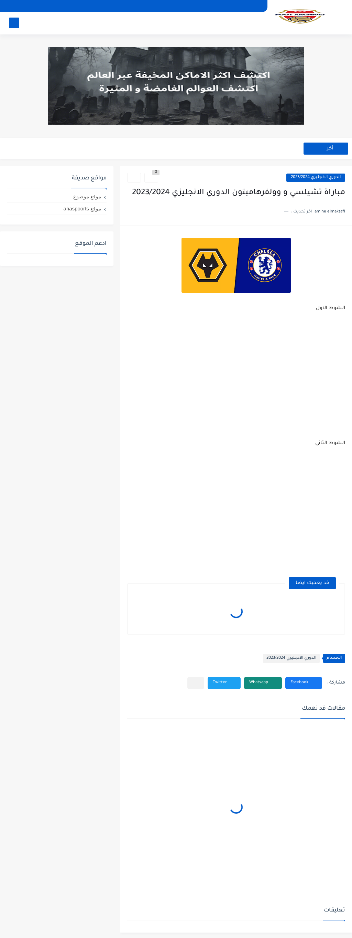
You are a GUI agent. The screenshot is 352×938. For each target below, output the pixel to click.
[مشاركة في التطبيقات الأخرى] (195, 683)
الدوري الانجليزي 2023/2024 (316, 177)
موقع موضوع (87, 196)
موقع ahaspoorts (82, 208)
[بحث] (14, 23)
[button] (303, 683)
